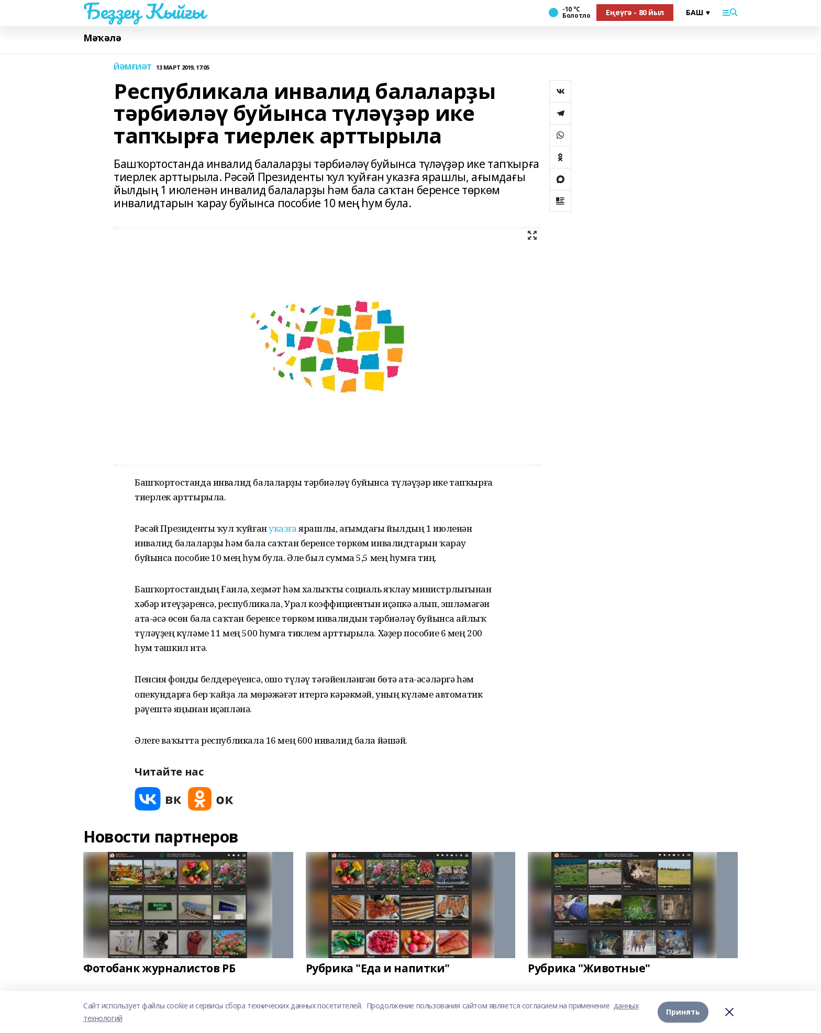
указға (282, 528)
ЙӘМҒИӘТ (133, 67)
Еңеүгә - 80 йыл (635, 12)
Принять (683, 1012)
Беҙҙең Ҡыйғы (144, 11)
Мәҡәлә (102, 37)
